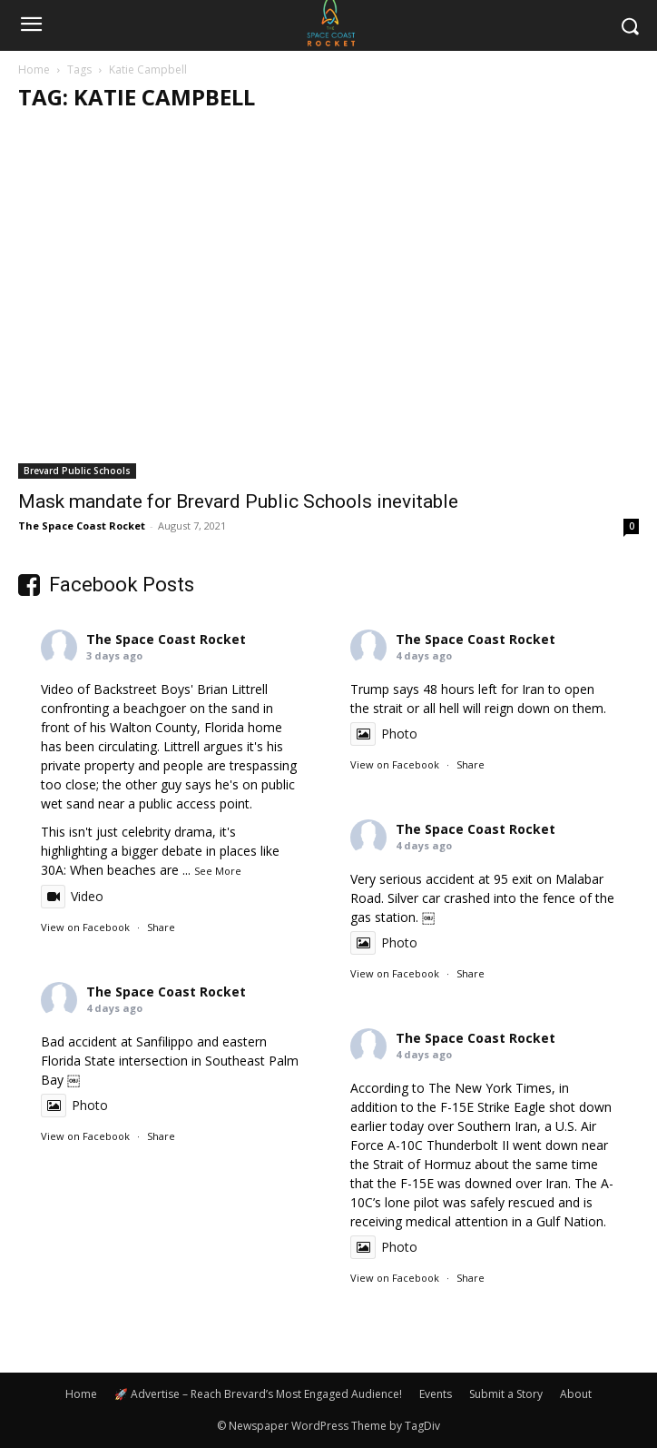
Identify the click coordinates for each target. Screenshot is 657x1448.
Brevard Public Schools (77, 470)
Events (435, 1394)
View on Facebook (85, 927)
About (576, 1394)
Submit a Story (506, 1394)
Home (34, 69)
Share (161, 927)
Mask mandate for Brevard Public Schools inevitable (238, 501)
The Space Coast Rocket (81, 525)
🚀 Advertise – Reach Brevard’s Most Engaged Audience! (258, 1394)
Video (72, 896)
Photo (383, 733)
